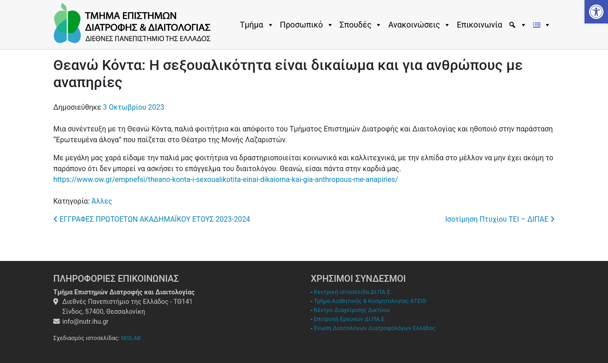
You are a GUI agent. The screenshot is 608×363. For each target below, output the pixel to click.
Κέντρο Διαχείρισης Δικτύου (352, 310)
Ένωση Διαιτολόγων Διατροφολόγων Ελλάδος (374, 328)
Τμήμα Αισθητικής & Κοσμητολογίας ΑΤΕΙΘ (370, 301)
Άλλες (101, 201)
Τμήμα (257, 25)
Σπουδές (361, 25)
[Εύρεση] (518, 25)
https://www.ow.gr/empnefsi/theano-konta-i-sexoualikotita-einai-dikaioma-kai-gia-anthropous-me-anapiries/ (225, 179)
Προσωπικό (307, 25)
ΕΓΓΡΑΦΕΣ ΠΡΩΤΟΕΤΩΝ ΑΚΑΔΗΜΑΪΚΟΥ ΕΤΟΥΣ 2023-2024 (151, 219)
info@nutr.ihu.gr (85, 322)
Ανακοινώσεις (419, 25)
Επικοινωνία (479, 24)
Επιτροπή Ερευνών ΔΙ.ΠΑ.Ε (349, 319)
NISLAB (131, 338)
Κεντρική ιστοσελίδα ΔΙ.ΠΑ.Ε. (353, 292)
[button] (596, 11)
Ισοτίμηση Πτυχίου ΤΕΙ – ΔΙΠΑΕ (500, 219)
